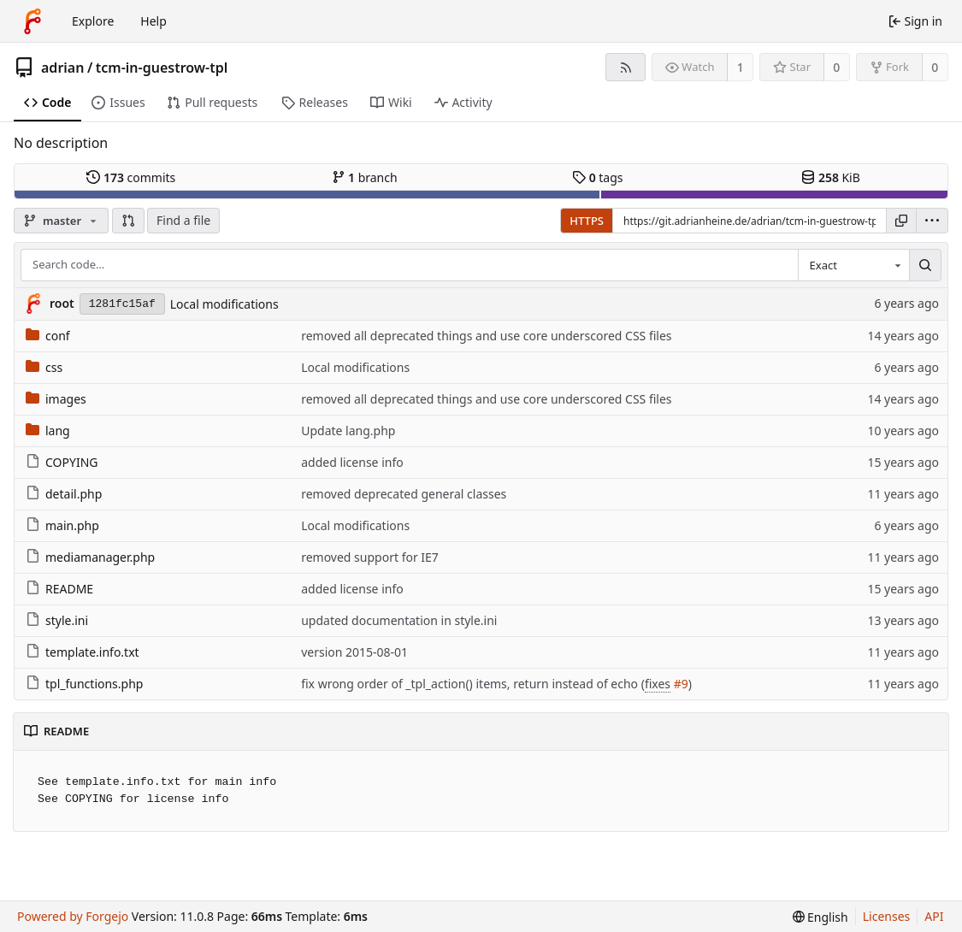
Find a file (183, 220)
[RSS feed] (625, 67)
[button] (128, 220)
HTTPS (587, 220)
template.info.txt (82, 652)
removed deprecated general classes (403, 494)
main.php (62, 525)
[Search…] (925, 265)
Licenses (887, 916)
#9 (681, 683)
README (59, 589)
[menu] (932, 220)
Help (153, 21)
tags (597, 177)
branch (365, 177)
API (933, 916)
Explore (93, 21)
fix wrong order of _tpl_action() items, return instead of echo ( (473, 683)
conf (48, 335)
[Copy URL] (901, 220)
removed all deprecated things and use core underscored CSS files (486, 335)
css (44, 367)
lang (48, 430)
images (56, 399)
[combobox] (853, 265)
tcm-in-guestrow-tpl (161, 67)
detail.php (64, 494)
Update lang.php (348, 430)
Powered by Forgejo (72, 916)
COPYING (61, 462)
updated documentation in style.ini (399, 620)
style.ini (57, 620)
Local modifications (224, 304)
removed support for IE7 (370, 557)
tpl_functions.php (84, 683)
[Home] (32, 21)
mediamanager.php (90, 557)
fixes (657, 683)
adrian (62, 67)
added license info (352, 462)
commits (130, 177)
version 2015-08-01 (354, 652)
